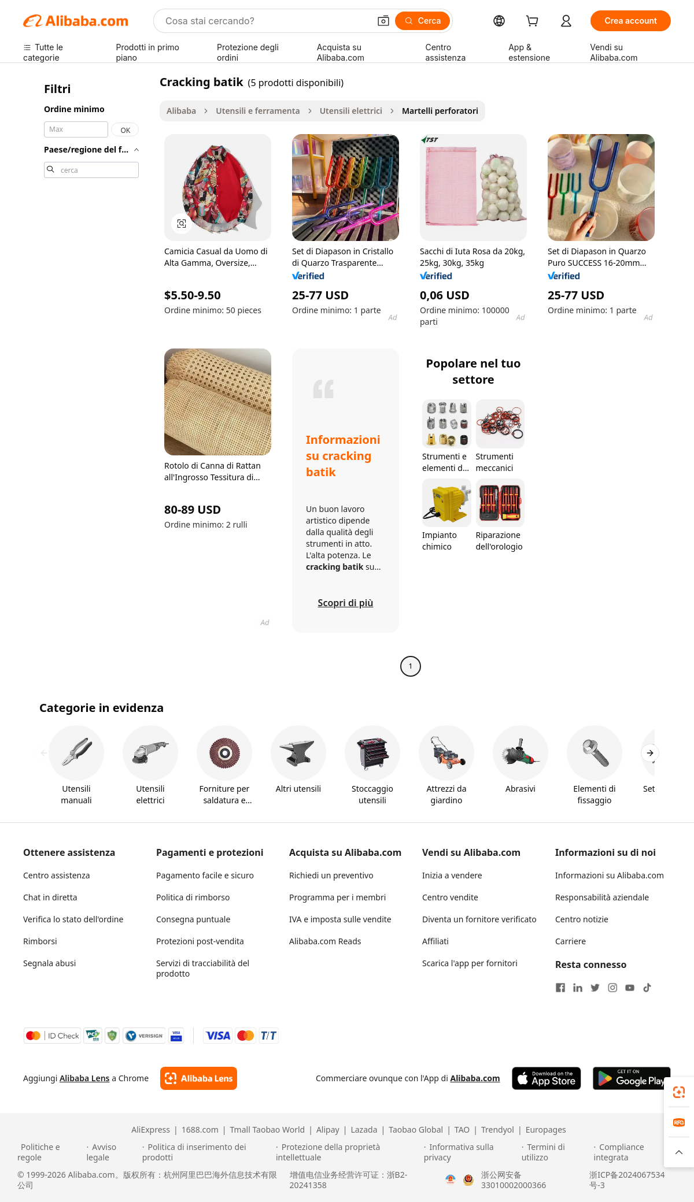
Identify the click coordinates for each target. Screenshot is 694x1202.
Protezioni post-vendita (200, 941)
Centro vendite (450, 897)
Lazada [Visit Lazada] (363, 1130)
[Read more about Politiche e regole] (50, 1152)
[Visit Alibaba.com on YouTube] (630, 987)
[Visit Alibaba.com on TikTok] (647, 987)
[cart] (534, 22)
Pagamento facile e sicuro (205, 875)
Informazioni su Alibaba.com (609, 875)
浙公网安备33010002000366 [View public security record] (513, 1180)
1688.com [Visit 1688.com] (200, 1130)
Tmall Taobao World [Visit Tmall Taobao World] (267, 1130)
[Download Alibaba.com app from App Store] (546, 1078)
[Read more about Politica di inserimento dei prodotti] (207, 1152)
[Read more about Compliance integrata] (635, 1152)
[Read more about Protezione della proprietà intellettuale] (348, 1152)
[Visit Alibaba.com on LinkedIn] (578, 987)
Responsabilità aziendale (602, 897)
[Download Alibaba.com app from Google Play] (632, 1078)
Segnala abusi (49, 963)
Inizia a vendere (452, 875)
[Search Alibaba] (266, 20)
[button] (383, 21)
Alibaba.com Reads (325, 941)
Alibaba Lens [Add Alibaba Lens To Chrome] (85, 1078)
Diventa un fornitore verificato (479, 919)
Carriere (570, 941)
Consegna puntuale (193, 919)
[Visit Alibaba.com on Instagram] (612, 987)
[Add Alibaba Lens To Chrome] (198, 1078)
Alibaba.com (475, 1078)
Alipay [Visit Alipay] (327, 1130)
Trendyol (497, 1130)
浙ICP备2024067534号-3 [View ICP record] (627, 1180)
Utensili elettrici (351, 110)
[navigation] (88, 375)
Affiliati (435, 941)
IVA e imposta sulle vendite (340, 919)
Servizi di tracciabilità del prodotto (202, 968)
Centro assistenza (56, 875)
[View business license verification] (450, 1180)
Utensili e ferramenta (258, 110)
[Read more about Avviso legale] (112, 1152)
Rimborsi (40, 941)
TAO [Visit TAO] (462, 1130)
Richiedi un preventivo (331, 875)
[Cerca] (423, 21)
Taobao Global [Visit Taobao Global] (416, 1130)
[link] (679, 1092)
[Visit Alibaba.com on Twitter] (595, 987)
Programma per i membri (337, 897)
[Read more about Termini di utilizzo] (556, 1152)
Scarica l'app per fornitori (470, 963)
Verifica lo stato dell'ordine (73, 919)
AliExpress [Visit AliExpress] (150, 1130)
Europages (546, 1130)
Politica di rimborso (193, 897)
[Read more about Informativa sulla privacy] (471, 1152)
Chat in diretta (50, 897)
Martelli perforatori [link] (440, 110)
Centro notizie (581, 919)
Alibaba (181, 110)
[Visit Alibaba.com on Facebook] (560, 987)
